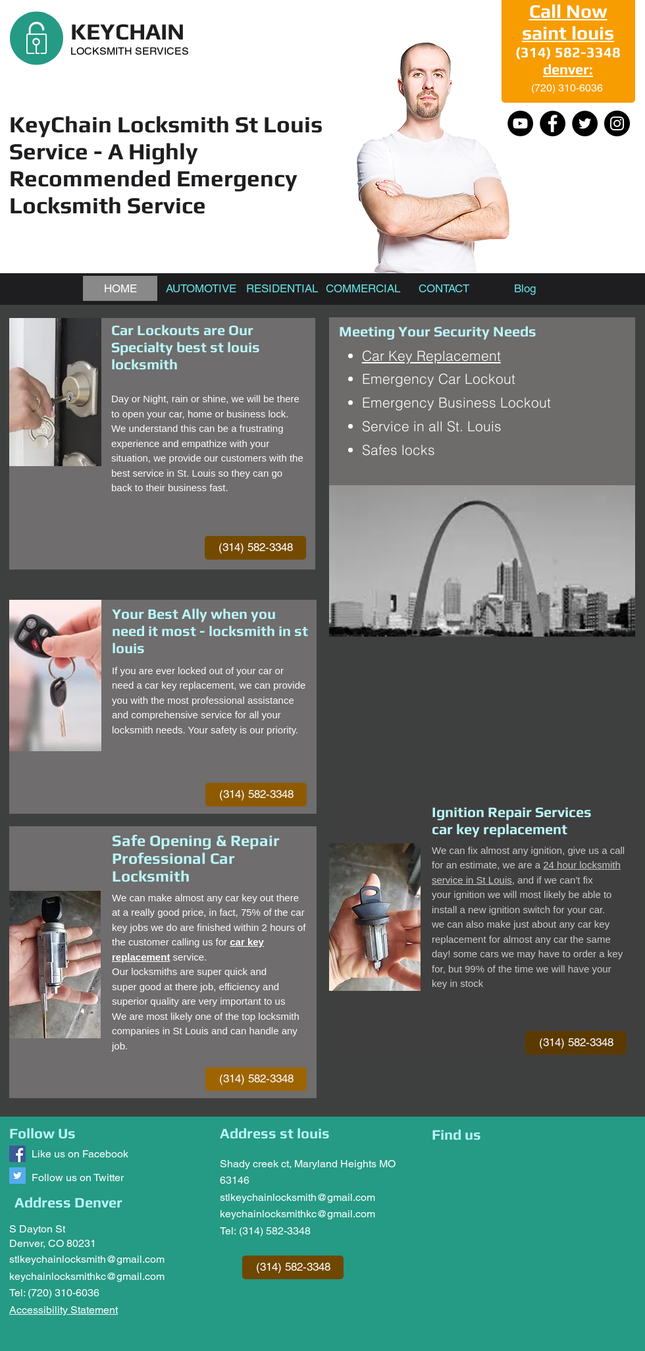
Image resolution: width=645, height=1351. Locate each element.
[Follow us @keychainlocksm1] (17, 1175)
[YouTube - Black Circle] (520, 123)
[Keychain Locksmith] (17, 1154)
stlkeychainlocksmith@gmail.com (87, 1259)
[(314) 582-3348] (255, 548)
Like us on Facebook (80, 1154)
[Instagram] (617, 123)
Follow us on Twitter (78, 1177)
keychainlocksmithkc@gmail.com (87, 1276)
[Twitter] (585, 123)
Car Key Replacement (431, 355)
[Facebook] (552, 123)
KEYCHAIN (127, 31)
